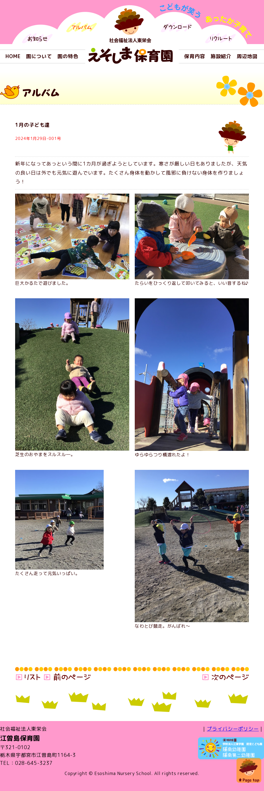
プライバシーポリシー (233, 728)
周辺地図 (247, 56)
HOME (13, 56)
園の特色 (67, 56)
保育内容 (194, 56)
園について (39, 56)
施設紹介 (221, 56)
